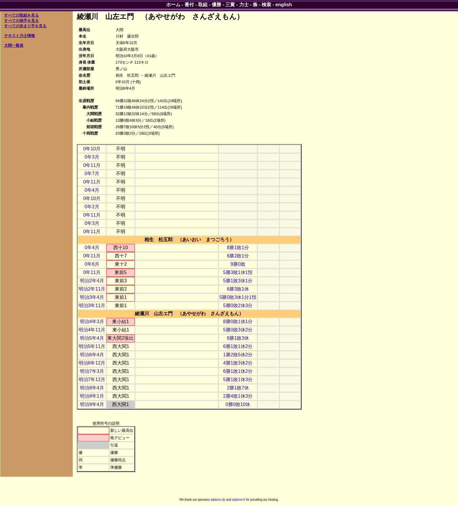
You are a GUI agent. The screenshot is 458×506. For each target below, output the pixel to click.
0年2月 (92, 206)
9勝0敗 (238, 264)
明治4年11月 (92, 329)
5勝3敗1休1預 (238, 272)
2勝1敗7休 (238, 387)
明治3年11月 (92, 305)
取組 (203, 4)
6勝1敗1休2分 (238, 346)
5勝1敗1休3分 (238, 379)
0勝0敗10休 (238, 404)
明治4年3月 (92, 321)
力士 (244, 4)
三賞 (230, 4)
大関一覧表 (13, 45)
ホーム (173, 4)
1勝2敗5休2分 (238, 354)
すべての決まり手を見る (25, 26)
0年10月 (92, 148)
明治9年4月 (92, 404)
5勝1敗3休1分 (238, 280)
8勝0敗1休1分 (238, 321)
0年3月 (92, 156)
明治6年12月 (92, 362)
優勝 (216, 4)
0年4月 (92, 190)
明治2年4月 (92, 280)
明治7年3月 (92, 371)
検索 (266, 4)
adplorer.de (218, 499)
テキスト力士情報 (19, 35)
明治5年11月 (92, 346)
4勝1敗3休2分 (238, 362)
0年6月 (92, 264)
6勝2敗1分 (238, 255)
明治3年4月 (92, 297)
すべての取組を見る (21, 15)
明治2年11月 (92, 288)
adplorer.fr (238, 499)
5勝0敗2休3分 (238, 305)
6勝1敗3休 (238, 338)
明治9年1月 (92, 396)
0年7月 (92, 173)
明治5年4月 (92, 338)
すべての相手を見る (21, 20)
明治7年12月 (92, 379)
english (283, 4)
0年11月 (92, 165)
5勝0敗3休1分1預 (237, 297)
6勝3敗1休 (238, 288)
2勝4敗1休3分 (238, 396)
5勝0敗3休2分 (238, 329)
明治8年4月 (92, 387)
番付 (189, 4)
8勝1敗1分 (238, 247)
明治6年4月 (92, 354)
